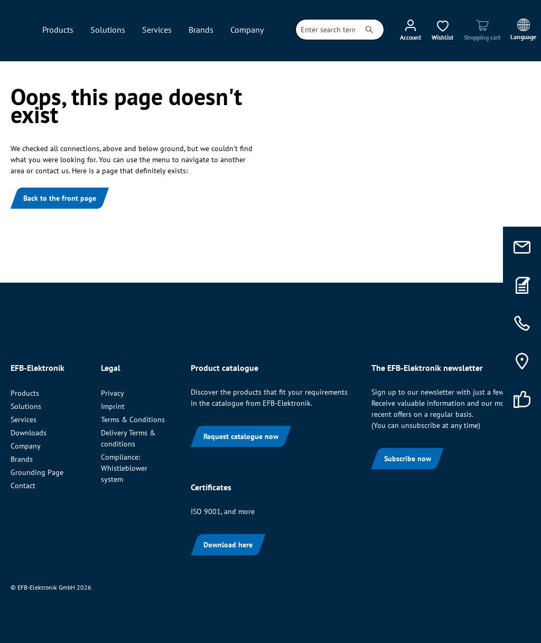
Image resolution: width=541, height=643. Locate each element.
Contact (23, 485)
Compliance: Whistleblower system (124, 468)
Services (23, 419)
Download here (228, 544)
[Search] (369, 29)
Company (26, 446)
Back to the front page (59, 198)
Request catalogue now (240, 436)
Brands (22, 459)
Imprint (113, 406)
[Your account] (410, 30)
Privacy (112, 393)
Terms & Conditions (133, 419)
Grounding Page (37, 472)
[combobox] (325, 29)
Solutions (26, 406)
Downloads (28, 432)
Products (25, 393)
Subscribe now (407, 458)
